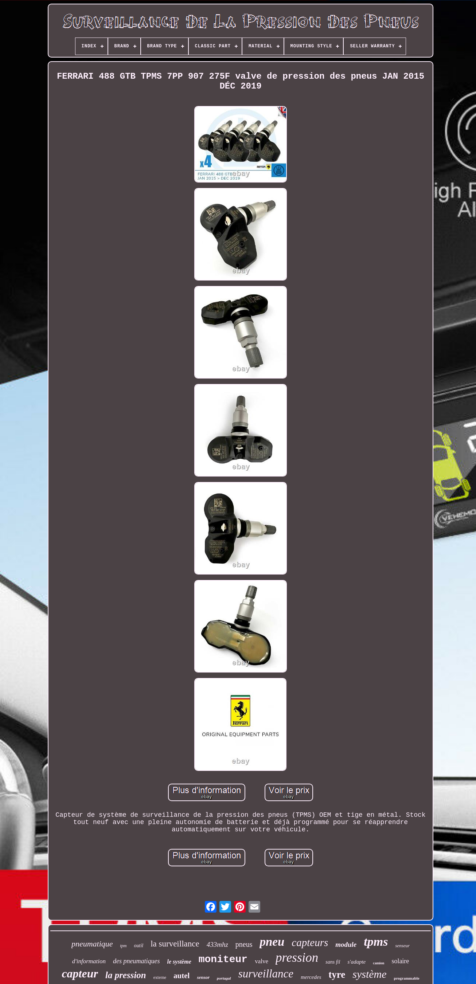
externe (159, 977)
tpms (376, 941)
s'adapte (356, 962)
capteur (80, 973)
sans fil (332, 962)
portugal (224, 978)
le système (179, 961)
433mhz (217, 944)
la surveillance (175, 943)
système (369, 974)
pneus (244, 944)
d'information (89, 961)
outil (139, 945)
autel (181, 975)
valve (261, 961)
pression (297, 957)
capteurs (310, 942)
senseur (402, 945)
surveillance (266, 973)
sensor (203, 977)
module (345, 944)
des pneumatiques (136, 961)
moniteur (223, 959)
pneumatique (92, 943)
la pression (125, 975)
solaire (400, 961)
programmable (407, 978)
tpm (123, 945)
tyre (336, 974)
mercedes (311, 977)
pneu (272, 941)
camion (378, 963)
